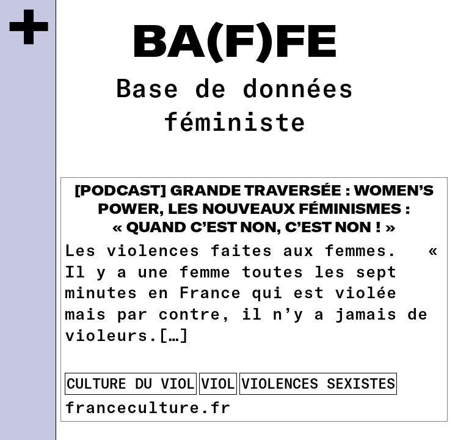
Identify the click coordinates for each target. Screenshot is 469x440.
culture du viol (131, 383)
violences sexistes (318, 383)
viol (218, 383)
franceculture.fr (148, 406)
